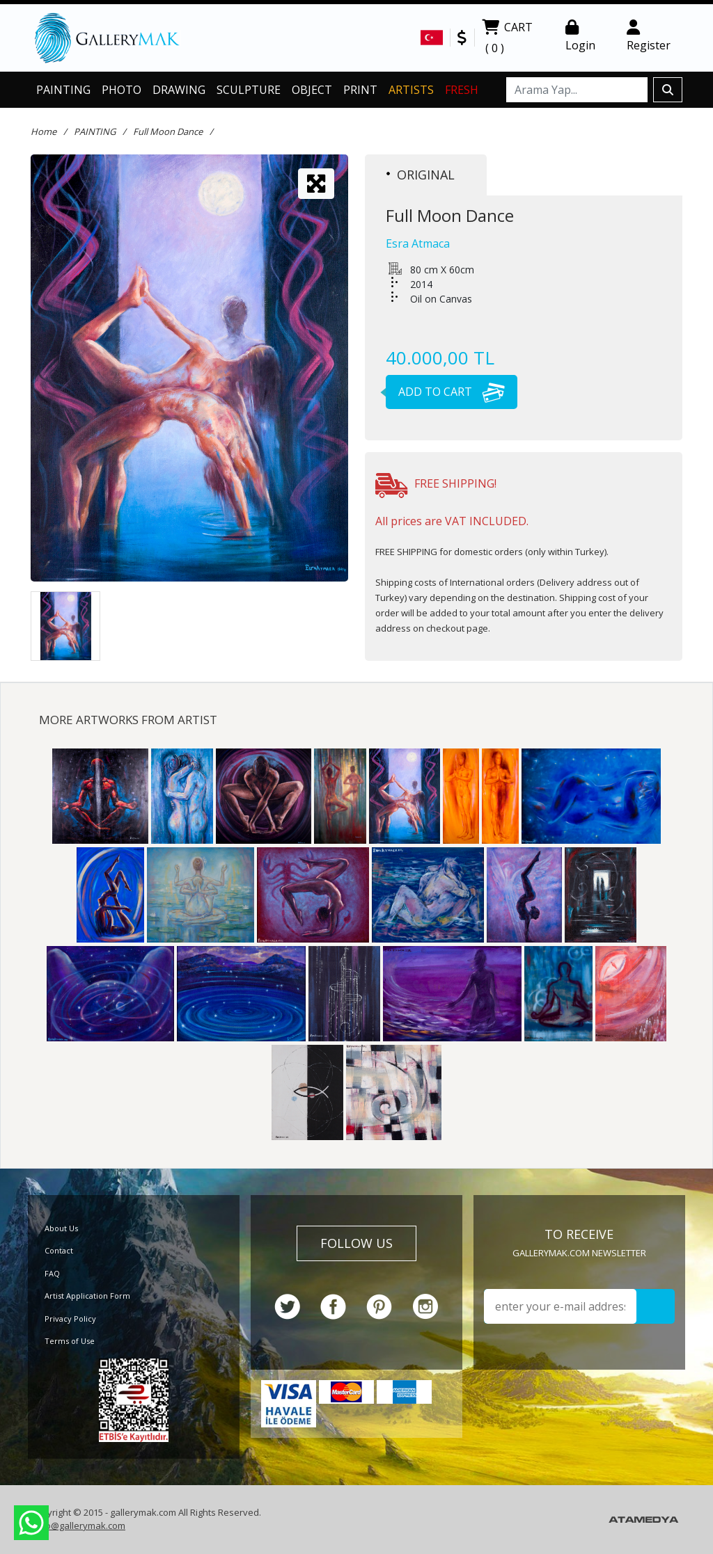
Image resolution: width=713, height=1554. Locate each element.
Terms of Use (70, 1341)
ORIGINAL (420, 174)
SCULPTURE (249, 89)
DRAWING (178, 89)
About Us (61, 1228)
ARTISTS (411, 89)
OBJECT (312, 89)
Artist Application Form (87, 1295)
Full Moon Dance (168, 131)
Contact (59, 1250)
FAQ (52, 1273)
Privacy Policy (70, 1318)
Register (649, 36)
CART (507, 38)
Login (580, 36)
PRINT (360, 89)
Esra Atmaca (418, 243)
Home (43, 131)
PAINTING (63, 89)
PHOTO (121, 89)
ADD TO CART (445, 391)
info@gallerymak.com (79, 1525)
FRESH (461, 89)
